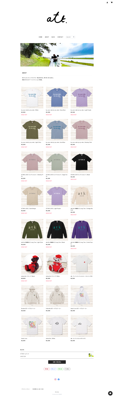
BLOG (53, 37)
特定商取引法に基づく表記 (38, 389)
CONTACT (60, 37)
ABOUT (47, 37)
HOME (40, 37)
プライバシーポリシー (26, 389)
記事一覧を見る (57, 362)
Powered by (57, 394)
